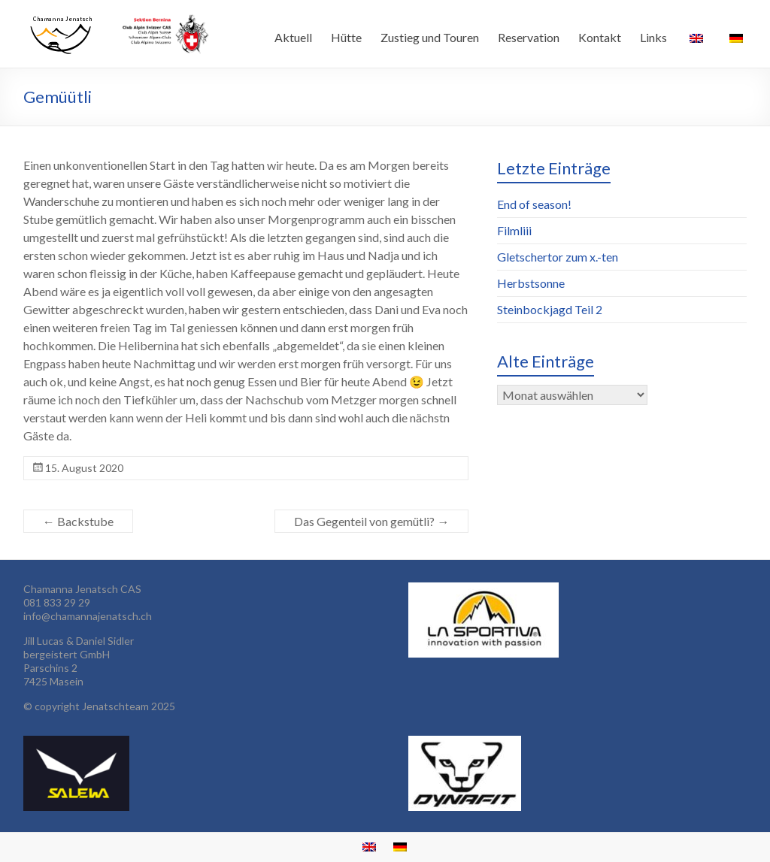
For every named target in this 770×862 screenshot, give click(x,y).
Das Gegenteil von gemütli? (371, 521)
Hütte (346, 37)
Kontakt (599, 37)
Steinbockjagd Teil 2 (549, 309)
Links (653, 37)
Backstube (78, 521)
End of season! (534, 204)
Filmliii (514, 230)
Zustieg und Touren (429, 37)
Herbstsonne (531, 283)
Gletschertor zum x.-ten (557, 257)
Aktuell (293, 37)
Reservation (528, 37)
